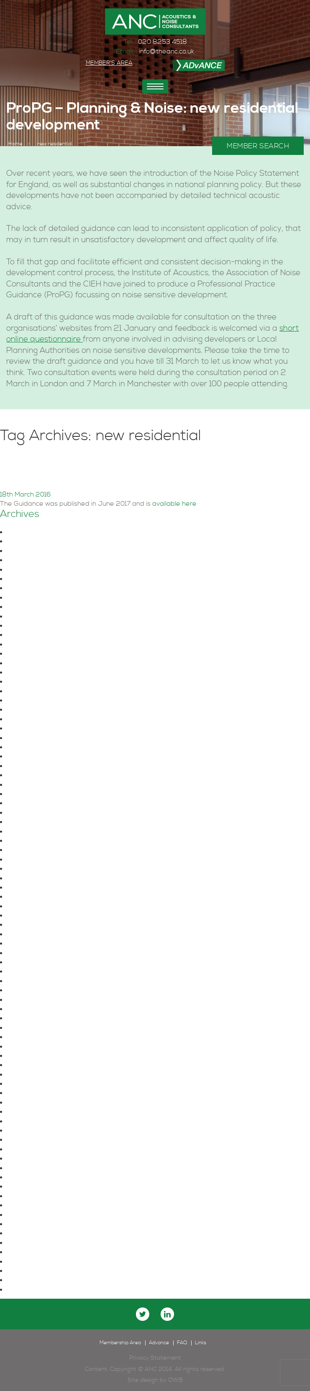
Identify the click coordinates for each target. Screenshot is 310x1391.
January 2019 (31, 953)
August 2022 (30, 701)
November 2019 (34, 869)
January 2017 (30, 1112)
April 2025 (25, 560)
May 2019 (24, 916)
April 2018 (24, 1037)
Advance (159, 1342)
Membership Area (120, 1342)
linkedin (167, 1314)
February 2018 (32, 1056)
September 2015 (36, 1215)
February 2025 (33, 579)
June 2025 (27, 551)
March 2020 (28, 850)
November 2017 (34, 1065)
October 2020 (31, 813)
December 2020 (35, 794)
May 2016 (24, 1149)
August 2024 (29, 626)
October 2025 (31, 532)
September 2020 (37, 822)
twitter (142, 1314)
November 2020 (35, 803)
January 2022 (32, 719)
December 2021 (34, 729)
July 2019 (24, 897)
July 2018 (24, 1009)
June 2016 (26, 1140)
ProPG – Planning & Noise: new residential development (146, 469)
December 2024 (35, 598)
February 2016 (32, 1177)
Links (200, 1342)
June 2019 (26, 906)
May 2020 (25, 841)
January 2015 (30, 1271)
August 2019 (28, 888)
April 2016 (24, 1159)
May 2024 (25, 654)
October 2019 (30, 878)
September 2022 (37, 691)
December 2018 (34, 962)
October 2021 (30, 747)
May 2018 (24, 1028)
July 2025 (25, 541)
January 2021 (31, 785)
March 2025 (28, 570)
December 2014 (34, 1280)
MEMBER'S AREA (109, 63)
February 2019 (32, 944)
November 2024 (35, 607)
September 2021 (36, 757)
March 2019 (27, 934)
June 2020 (27, 832)
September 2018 (36, 990)
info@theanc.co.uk (166, 51)
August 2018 (28, 1000)
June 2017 (25, 1093)
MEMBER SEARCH (258, 146)
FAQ (182, 1342)
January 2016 (31, 1187)
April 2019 (24, 925)
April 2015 (24, 1252)
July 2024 (25, 635)
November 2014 (34, 1290)
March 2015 (27, 1262)
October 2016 (30, 1121)
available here (174, 503)
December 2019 (34, 860)
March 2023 (28, 673)
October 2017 (30, 1075)
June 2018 (26, 1018)
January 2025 (32, 588)
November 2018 (34, 972)
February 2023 (33, 682)
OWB (175, 1380)
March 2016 (27, 1168)
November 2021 (34, 738)
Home (15, 144)
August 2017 (28, 1084)
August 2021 (28, 766)
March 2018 (27, 1047)
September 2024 (37, 617)
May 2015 (24, 1243)
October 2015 (30, 1205)
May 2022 (25, 710)
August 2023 (29, 663)
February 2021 (32, 775)
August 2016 (28, 1131)
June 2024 (27, 645)
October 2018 (30, 981)
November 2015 (34, 1196)
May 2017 (23, 1103)
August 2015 (28, 1224)
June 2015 (25, 1233)
